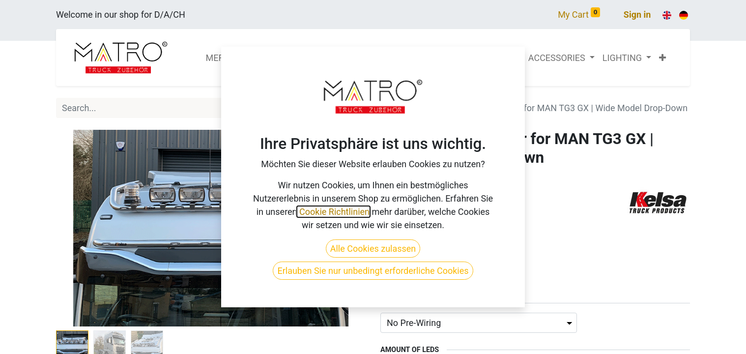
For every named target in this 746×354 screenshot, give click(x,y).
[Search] (355, 108)
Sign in (637, 14)
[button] (662, 57)
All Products (404, 108)
